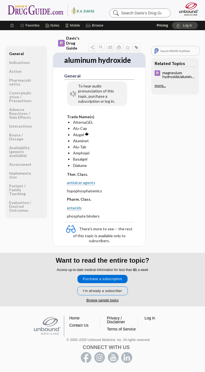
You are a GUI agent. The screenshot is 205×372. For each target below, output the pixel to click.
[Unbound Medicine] (187, 8)
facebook (86, 357)
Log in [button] (150, 318)
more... (160, 85)
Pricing (162, 25)
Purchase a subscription (102, 279)
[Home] (12, 25)
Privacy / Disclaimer (116, 320)
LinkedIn (126, 357)
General (16, 53)
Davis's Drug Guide (68, 43)
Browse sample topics (102, 300)
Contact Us (79, 325)
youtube (113, 357)
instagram (99, 357)
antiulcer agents (81, 182)
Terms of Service (121, 329)
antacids (74, 207)
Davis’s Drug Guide (50, 10)
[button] (95, 25)
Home (74, 318)
